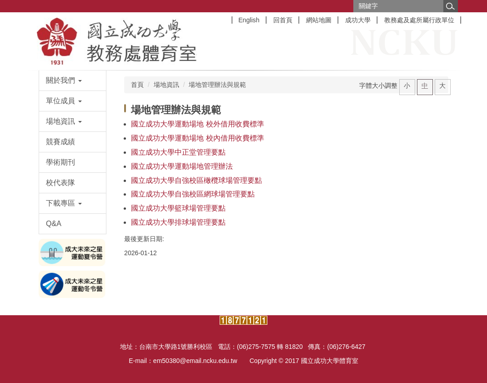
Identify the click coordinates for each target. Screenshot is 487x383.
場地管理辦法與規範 (217, 84)
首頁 (137, 84)
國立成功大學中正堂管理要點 (178, 152)
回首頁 (282, 20)
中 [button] (425, 85)
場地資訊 (166, 84)
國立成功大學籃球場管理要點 (178, 208)
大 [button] (442, 85)
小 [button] (407, 85)
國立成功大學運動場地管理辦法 (182, 166)
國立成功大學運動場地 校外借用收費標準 (197, 124)
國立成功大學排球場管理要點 (178, 222)
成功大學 (358, 20)
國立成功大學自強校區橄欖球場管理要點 (196, 180)
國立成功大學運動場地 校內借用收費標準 (197, 138)
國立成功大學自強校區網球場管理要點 (193, 194)
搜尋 (450, 6)
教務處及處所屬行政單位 (419, 20)
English (248, 20)
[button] (72, 81)
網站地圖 (318, 20)
